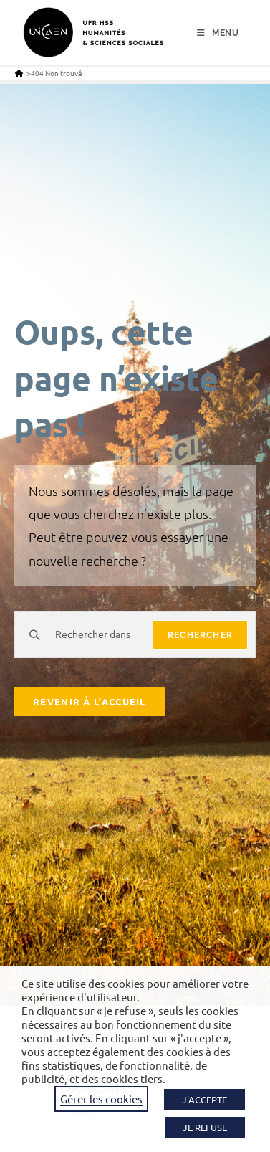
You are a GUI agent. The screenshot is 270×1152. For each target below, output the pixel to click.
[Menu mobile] (218, 33)
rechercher (200, 635)
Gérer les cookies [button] (101, 1098)
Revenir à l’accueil (89, 701)
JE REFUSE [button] (205, 1127)
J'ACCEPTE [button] (204, 1099)
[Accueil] (19, 72)
